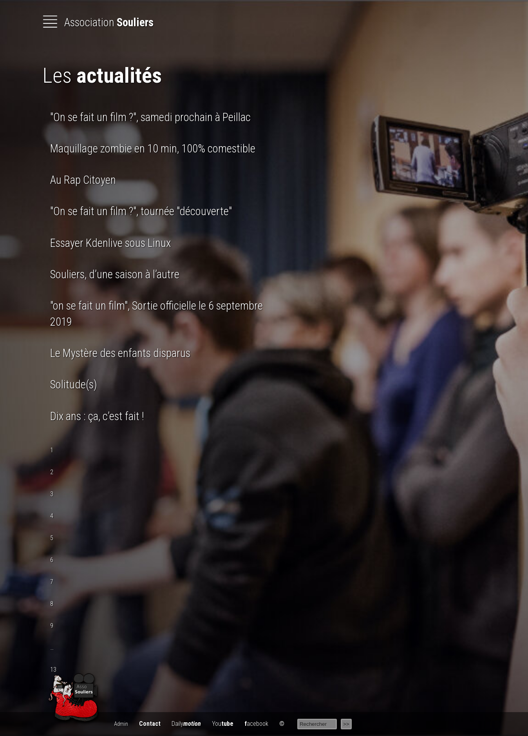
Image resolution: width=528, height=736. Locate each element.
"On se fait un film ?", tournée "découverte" (141, 211)
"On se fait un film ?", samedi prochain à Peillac (150, 117)
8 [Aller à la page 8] (51, 603)
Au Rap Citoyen (83, 180)
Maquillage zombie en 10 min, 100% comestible (152, 148)
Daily (186, 723)
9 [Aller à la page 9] (51, 625)
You (222, 723)
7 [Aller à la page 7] (51, 582)
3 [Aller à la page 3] (51, 494)
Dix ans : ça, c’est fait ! (97, 416)
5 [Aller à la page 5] (51, 538)
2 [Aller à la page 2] (51, 472)
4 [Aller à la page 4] (51, 516)
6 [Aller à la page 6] (51, 560)
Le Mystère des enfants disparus (120, 353)
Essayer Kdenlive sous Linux (110, 243)
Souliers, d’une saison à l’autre (114, 274)
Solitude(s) (73, 384)
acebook (256, 723)
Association (98, 22)
